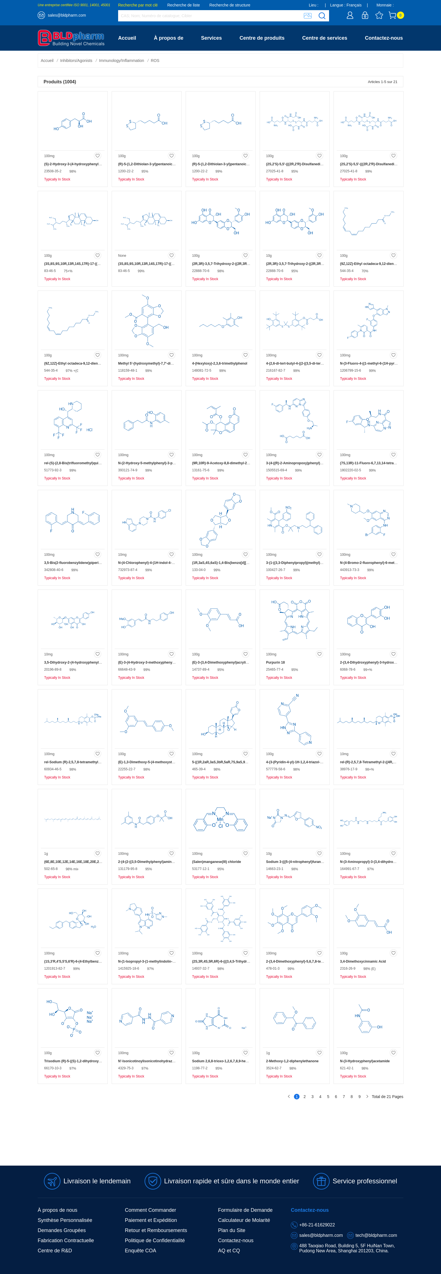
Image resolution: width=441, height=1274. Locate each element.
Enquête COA (140, 1250)
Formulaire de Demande (245, 1210)
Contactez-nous (384, 38)
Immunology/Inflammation (121, 60)
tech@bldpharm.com (376, 1235)
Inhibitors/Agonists (76, 60)
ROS (155, 60)
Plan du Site (231, 1230)
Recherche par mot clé (138, 5)
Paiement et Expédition (151, 1220)
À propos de (168, 38)
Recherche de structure (230, 5)
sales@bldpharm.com (67, 15)
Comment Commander (150, 1210)
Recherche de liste (183, 5)
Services (211, 38)
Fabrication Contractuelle (66, 1240)
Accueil (127, 38)
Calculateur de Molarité (244, 1220)
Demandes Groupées (62, 1230)
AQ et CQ (229, 1250)
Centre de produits (262, 38)
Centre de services (324, 38)
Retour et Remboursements (156, 1230)
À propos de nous (57, 1210)
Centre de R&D (55, 1250)
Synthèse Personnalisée (65, 1220)
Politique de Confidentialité (155, 1240)
